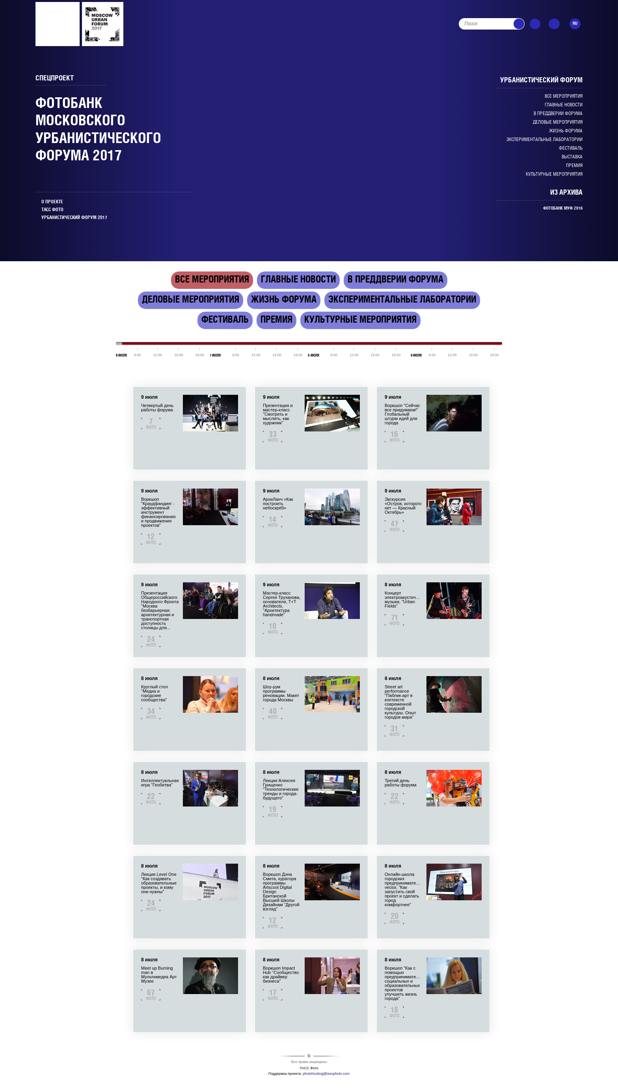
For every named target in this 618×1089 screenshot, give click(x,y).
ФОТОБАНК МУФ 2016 (563, 208)
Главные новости (564, 105)
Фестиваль (571, 148)
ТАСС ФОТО (52, 210)
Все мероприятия (564, 96)
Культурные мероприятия (554, 174)
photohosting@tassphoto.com (326, 1074)
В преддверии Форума (558, 114)
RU (575, 24)
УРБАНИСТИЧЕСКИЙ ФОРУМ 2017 (74, 218)
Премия (574, 166)
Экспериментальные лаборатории (544, 140)
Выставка (572, 157)
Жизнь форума (566, 131)
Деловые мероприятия (558, 122)
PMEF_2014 (102, 24)
